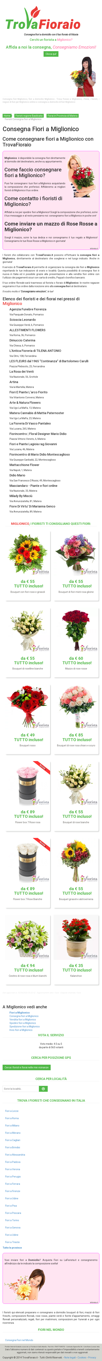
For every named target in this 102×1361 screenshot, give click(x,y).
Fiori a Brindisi (12, 1147)
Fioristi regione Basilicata (29, 115)
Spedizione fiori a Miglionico (25, 1026)
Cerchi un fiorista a (51, 39)
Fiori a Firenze (12, 1191)
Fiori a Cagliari (12, 1140)
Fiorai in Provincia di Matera (62, 115)
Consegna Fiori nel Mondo (19, 1340)
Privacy (92, 1357)
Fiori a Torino (12, 1220)
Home (7, 115)
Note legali (70, 1357)
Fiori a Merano (13, 1132)
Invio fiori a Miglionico (21, 1030)
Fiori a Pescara (13, 1213)
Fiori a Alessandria (15, 1154)
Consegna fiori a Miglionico (24, 1016)
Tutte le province (12, 1247)
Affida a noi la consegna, (51, 47)
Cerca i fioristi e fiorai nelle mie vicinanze (27, 1067)
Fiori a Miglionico (20, 1012)
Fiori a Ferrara (12, 1183)
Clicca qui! (51, 54)
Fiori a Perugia (13, 1176)
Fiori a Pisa (11, 1205)
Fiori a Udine (11, 1198)
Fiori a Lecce (11, 1111)
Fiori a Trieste (12, 1242)
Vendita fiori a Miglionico (23, 1019)
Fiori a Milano (12, 1125)
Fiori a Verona (12, 1169)
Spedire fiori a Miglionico (23, 1023)
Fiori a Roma (12, 1118)
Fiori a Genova (12, 1227)
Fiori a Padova (12, 1162)
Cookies (82, 1357)
